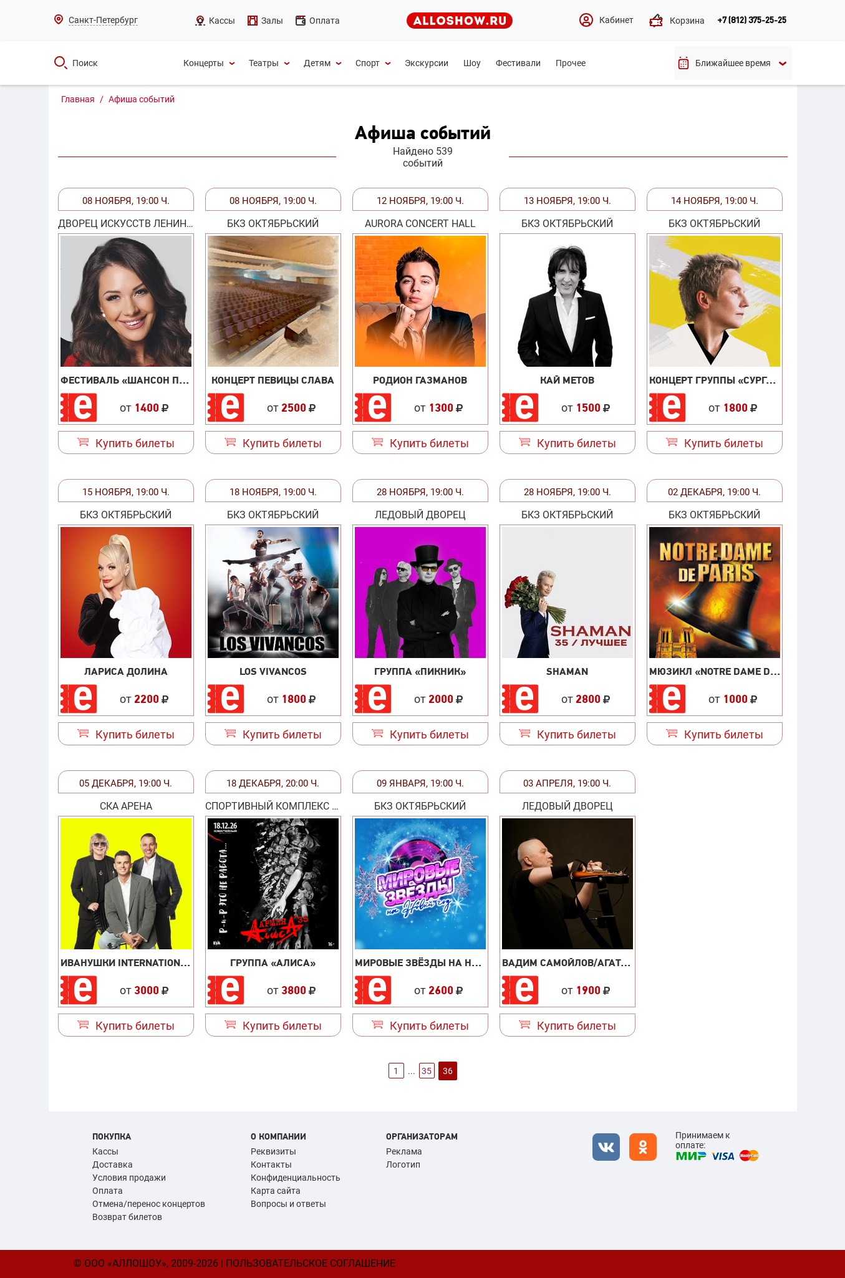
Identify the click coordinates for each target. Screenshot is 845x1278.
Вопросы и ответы (288, 1204)
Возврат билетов (127, 1217)
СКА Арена (126, 806)
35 (427, 1071)
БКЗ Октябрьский (273, 224)
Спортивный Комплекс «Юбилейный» (273, 806)
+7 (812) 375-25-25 (751, 20)
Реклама (404, 1151)
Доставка (112, 1164)
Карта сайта (276, 1191)
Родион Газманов (420, 380)
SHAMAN (567, 671)
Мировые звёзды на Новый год (438, 962)
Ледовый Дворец (420, 515)
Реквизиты (273, 1151)
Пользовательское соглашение (310, 1263)
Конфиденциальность (295, 1178)
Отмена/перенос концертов (148, 1204)
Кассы (105, 1151)
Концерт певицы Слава (272, 380)
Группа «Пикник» (420, 671)
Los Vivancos (273, 671)
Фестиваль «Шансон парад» (136, 380)
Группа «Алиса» (273, 962)
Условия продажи (129, 1178)
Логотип (403, 1164)
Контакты (271, 1164)
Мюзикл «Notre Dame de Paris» (730, 671)
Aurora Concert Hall (420, 224)
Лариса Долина (126, 671)
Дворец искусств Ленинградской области (126, 224)
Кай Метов (567, 380)
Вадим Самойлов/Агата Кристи (585, 962)
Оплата (107, 1191)
